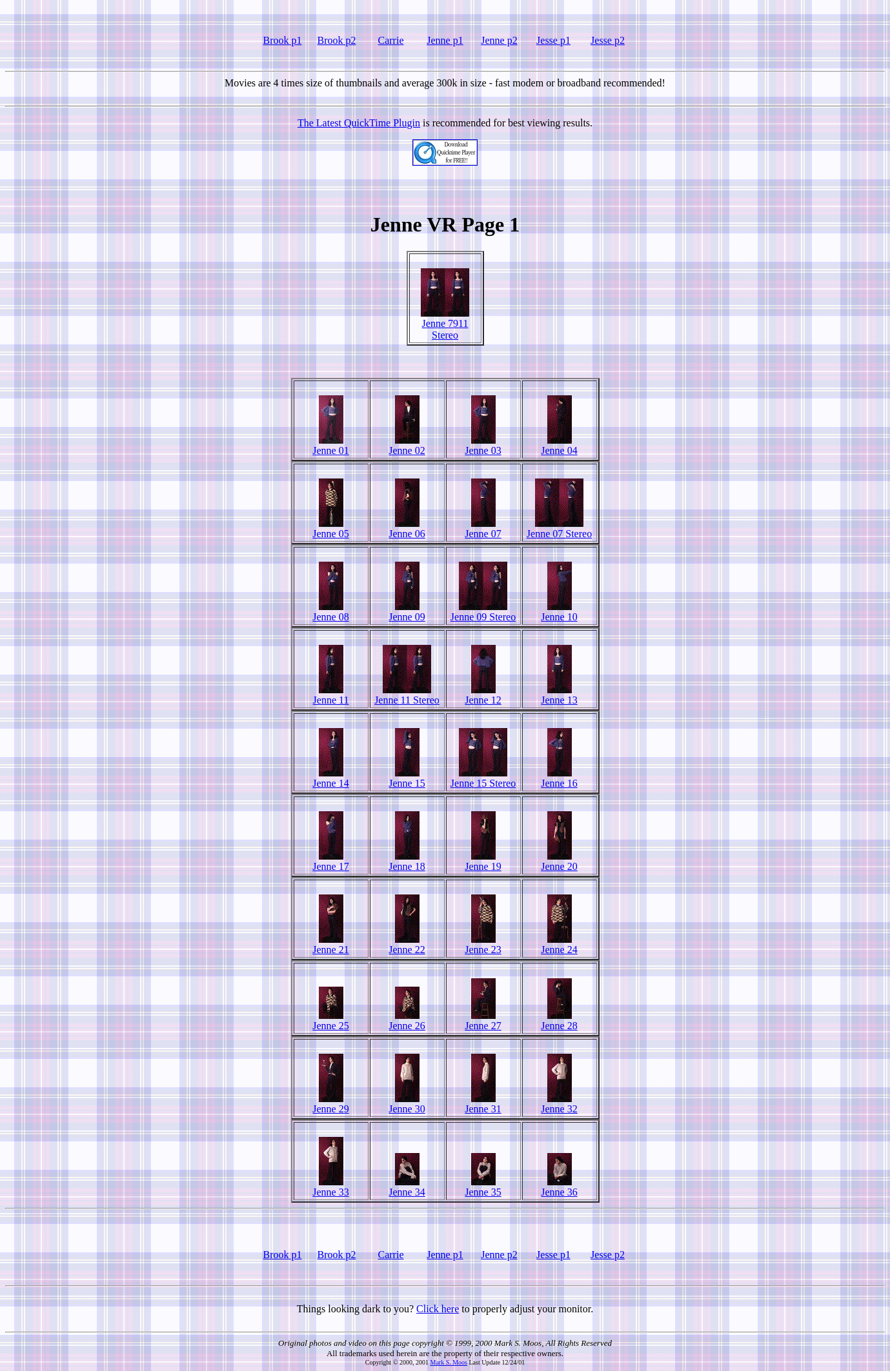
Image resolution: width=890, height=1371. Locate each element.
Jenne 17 (330, 862)
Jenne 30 (407, 1104)
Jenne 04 (559, 446)
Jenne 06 (407, 529)
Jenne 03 (483, 446)
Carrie (391, 40)
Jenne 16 (559, 779)
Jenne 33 (330, 1188)
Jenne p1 (445, 40)
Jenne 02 (407, 446)
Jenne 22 (407, 945)
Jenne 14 (330, 779)
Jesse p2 (608, 40)
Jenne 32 (559, 1104)
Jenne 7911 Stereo (445, 324)
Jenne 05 (330, 529)
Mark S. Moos (448, 1362)
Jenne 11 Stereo (407, 695)
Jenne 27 (483, 1021)
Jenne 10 (559, 612)
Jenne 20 (559, 862)
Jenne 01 (330, 446)
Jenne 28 (559, 1021)
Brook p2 (337, 40)
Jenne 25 (330, 1021)
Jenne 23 (483, 945)
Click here (437, 1308)
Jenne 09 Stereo (483, 612)
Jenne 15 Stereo (483, 779)
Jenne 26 (407, 1021)
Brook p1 (282, 40)
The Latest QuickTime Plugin (359, 122)
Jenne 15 (407, 779)
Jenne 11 (331, 695)
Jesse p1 (553, 40)
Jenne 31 (483, 1104)
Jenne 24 (559, 945)
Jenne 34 (407, 1188)
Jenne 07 (483, 529)
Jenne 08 (330, 612)
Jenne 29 (330, 1104)
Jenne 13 (559, 695)
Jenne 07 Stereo (559, 529)
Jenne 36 (559, 1188)
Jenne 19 (483, 862)
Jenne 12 (483, 695)
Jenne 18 (407, 862)
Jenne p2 (499, 40)
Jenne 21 (330, 945)
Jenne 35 (483, 1188)
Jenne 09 (407, 612)
